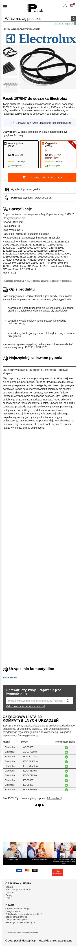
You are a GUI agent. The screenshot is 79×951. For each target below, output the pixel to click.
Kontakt (9, 887)
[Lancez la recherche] (68, 701)
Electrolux (26, 29)
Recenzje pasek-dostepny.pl (20, 922)
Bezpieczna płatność (16, 916)
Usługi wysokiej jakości (17, 919)
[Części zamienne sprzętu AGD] (35, 12)
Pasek (6, 29)
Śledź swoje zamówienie (18, 889)
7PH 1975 (41, 347)
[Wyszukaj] (73, 19)
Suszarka (14, 29)
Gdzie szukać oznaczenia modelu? (25, 706)
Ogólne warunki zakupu (17, 908)
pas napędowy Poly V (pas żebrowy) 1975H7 (48, 214)
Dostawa (10, 892)
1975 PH (29, 347)
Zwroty (8, 895)
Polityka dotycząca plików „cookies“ (23, 914)
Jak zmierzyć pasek (65, 23)
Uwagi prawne (12, 911)
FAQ (7, 898)
